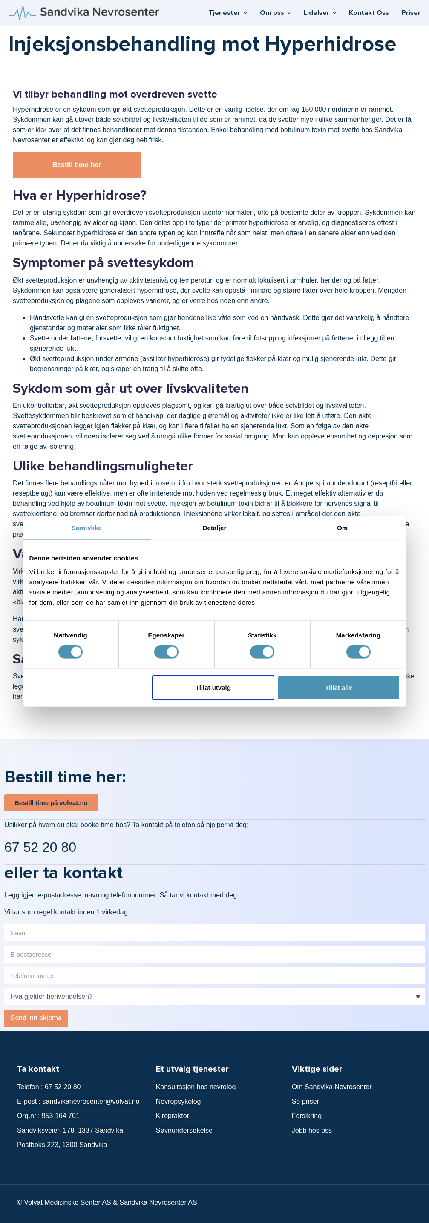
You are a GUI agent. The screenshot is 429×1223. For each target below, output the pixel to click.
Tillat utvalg (213, 687)
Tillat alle (338, 687)
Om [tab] (342, 527)
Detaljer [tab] (215, 527)
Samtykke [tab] (87, 527)
